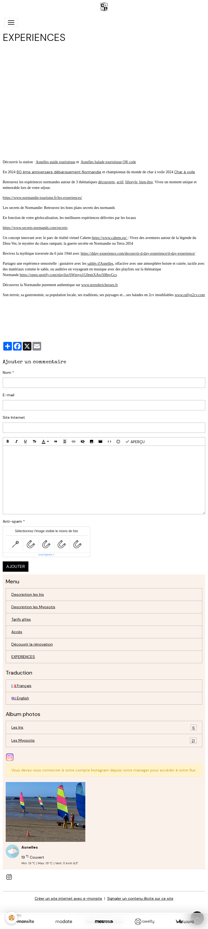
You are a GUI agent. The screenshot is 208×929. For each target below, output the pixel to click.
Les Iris (104, 727)
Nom (7, 372)
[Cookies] (11, 918)
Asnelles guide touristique (55, 162)
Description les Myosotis (33, 606)
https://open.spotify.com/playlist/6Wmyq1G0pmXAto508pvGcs (68, 275)
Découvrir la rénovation (32, 644)
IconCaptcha (45, 554)
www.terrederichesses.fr (99, 285)
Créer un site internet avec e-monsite (68, 898)
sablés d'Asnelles (100, 263)
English (20, 698)
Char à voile (184, 171)
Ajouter (15, 566)
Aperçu (135, 441)
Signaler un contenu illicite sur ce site (140, 898)
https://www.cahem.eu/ (110, 238)
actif (120, 182)
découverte (106, 182)
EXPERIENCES (23, 656)
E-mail (8, 394)
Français (21, 685)
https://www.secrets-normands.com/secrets (35, 228)
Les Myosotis (104, 740)
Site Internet (14, 417)
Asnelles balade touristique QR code (108, 162)
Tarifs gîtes (21, 619)
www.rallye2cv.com (190, 295)
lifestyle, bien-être (139, 182)
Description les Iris (27, 594)
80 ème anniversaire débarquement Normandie (59, 171)
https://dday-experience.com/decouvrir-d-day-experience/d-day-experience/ (138, 253)
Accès (16, 631)
